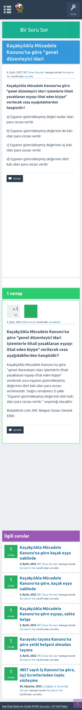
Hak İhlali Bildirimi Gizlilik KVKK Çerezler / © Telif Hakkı (35, 706)
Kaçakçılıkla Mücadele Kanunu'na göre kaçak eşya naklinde (45, 553)
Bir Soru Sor (34, 30)
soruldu (28, 76)
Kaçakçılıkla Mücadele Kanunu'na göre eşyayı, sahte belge (47, 614)
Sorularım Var (28, 568)
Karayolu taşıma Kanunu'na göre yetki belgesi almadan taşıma (45, 644)
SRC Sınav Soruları (34, 72)
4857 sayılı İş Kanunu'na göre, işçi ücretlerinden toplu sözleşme (47, 675)
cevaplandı (54, 322)
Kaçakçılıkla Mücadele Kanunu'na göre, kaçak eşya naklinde (46, 583)
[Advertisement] (41, 229)
